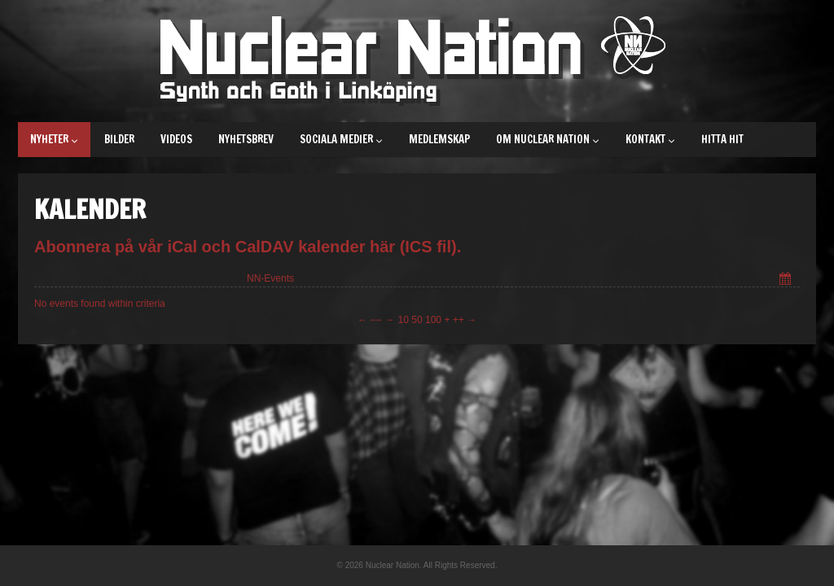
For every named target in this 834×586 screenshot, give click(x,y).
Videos (176, 139)
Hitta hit (722, 139)
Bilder (119, 139)
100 (433, 320)
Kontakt (650, 139)
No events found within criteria (99, 303)
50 (416, 320)
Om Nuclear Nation (547, 139)
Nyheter (54, 139)
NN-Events (270, 278)
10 (403, 320)
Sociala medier (341, 139)
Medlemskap (439, 139)
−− (375, 320)
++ (458, 320)
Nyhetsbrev (246, 139)
